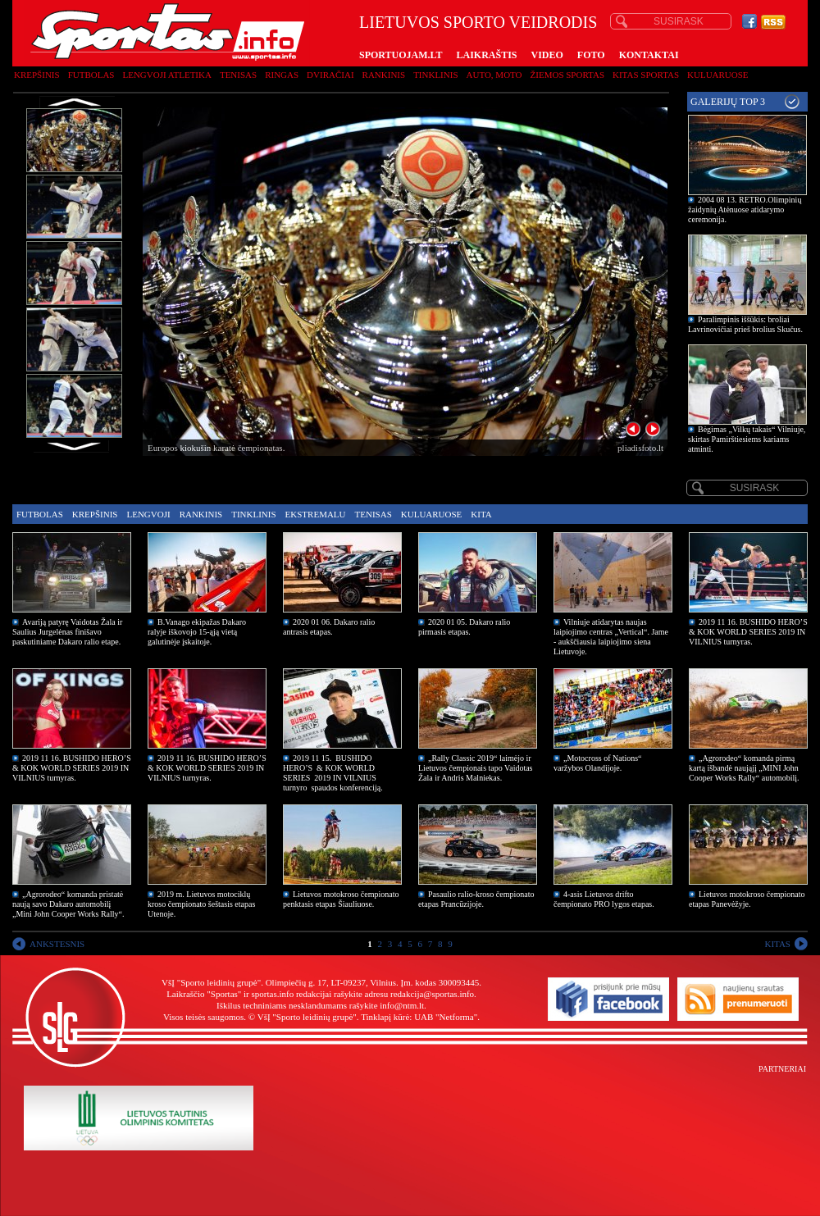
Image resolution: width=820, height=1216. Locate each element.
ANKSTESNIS (57, 944)
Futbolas (91, 75)
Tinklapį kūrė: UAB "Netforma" (419, 1017)
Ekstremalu (315, 514)
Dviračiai (330, 75)
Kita (481, 514)
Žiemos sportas (567, 75)
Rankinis (384, 75)
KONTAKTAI (649, 55)
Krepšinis (37, 75)
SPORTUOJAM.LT (400, 55)
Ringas (281, 75)
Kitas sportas (646, 75)
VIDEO (547, 55)
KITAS (777, 944)
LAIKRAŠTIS (486, 55)
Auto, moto (494, 75)
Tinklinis (435, 75)
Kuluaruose (718, 75)
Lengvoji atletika (166, 75)
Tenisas (238, 75)
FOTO (591, 55)
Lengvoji (148, 514)
